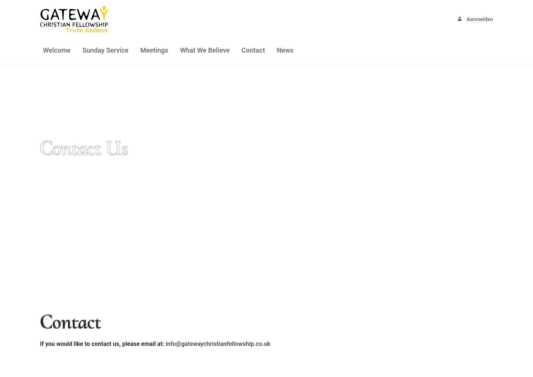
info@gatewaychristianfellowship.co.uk (217, 343)
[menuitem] (57, 50)
